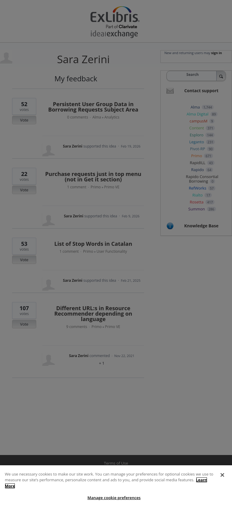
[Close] (222, 482)
